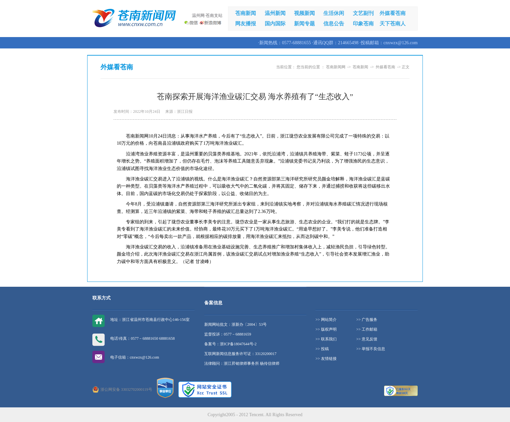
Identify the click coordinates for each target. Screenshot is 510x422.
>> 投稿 (322, 349)
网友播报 (245, 23)
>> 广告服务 (367, 319)
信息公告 (333, 23)
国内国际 (275, 23)
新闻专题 (304, 23)
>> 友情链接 (326, 358)
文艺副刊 (363, 13)
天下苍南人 (393, 23)
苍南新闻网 (335, 67)
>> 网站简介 (326, 319)
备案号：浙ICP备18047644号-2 (230, 344)
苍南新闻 (245, 13)
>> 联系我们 (326, 339)
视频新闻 (304, 13)
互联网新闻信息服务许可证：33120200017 (240, 353)
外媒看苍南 (393, 13)
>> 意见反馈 (367, 339)
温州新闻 (275, 13)
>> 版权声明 (326, 329)
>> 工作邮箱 (367, 329)
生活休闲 (333, 13)
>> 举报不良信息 (370, 349)
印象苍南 (363, 23)
